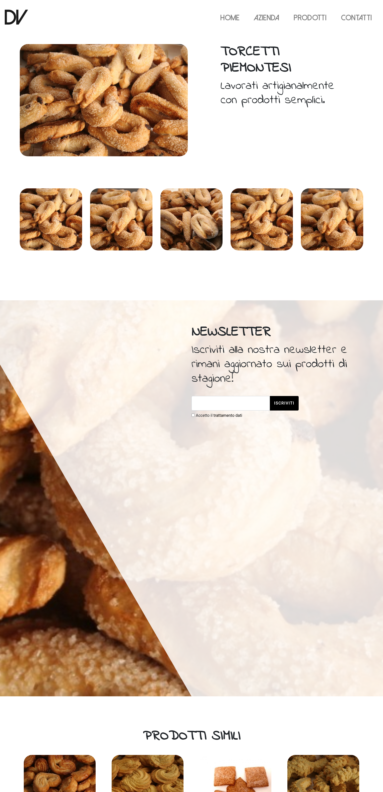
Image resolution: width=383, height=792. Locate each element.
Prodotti (310, 18)
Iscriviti (284, 403)
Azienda (266, 18)
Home (229, 18)
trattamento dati (228, 415)
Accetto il (217, 415)
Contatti (356, 18)
